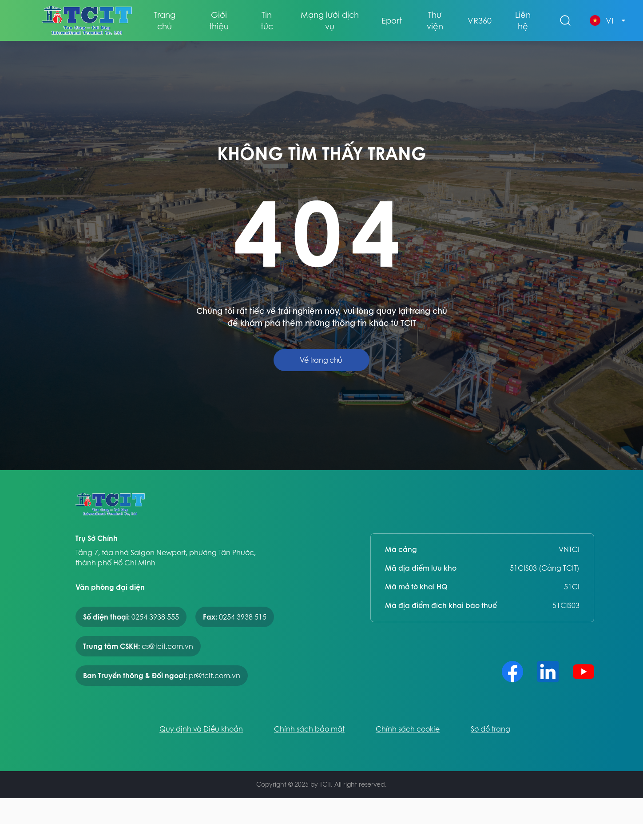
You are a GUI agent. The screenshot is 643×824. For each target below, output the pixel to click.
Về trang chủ (321, 360)
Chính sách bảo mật (309, 729)
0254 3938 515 (242, 617)
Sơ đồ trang (490, 729)
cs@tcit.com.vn (167, 646)
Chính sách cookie (408, 729)
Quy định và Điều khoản (201, 729)
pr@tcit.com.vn (214, 675)
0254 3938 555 (155, 617)
